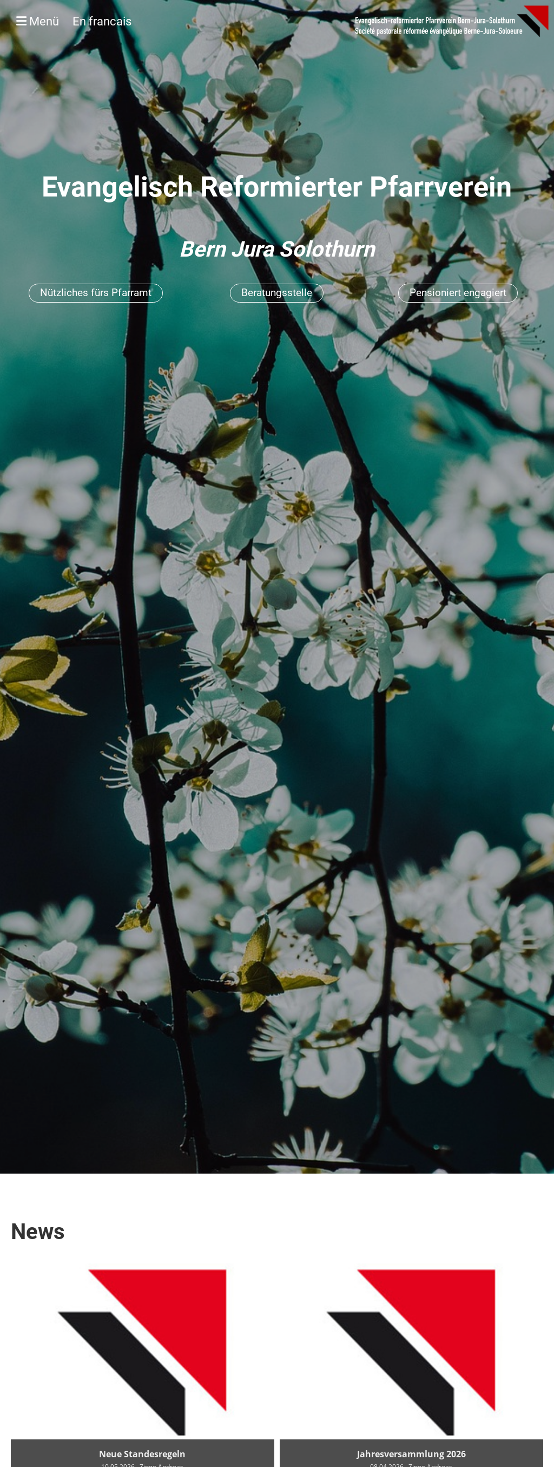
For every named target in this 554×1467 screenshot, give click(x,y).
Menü (73, 21)
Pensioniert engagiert (458, 292)
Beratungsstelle (276, 292)
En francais (101, 21)
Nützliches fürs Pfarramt (95, 292)
